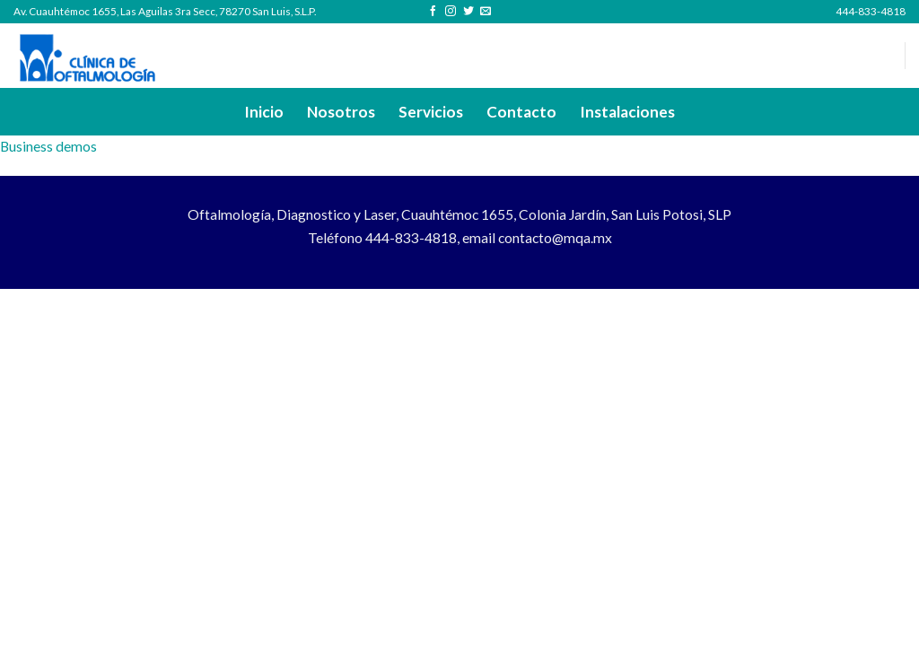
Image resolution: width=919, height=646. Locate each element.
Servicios (430, 111)
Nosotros (341, 111)
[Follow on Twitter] (468, 11)
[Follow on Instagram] (450, 11)
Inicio (264, 111)
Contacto (521, 111)
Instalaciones (627, 111)
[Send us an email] (485, 11)
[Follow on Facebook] (433, 11)
